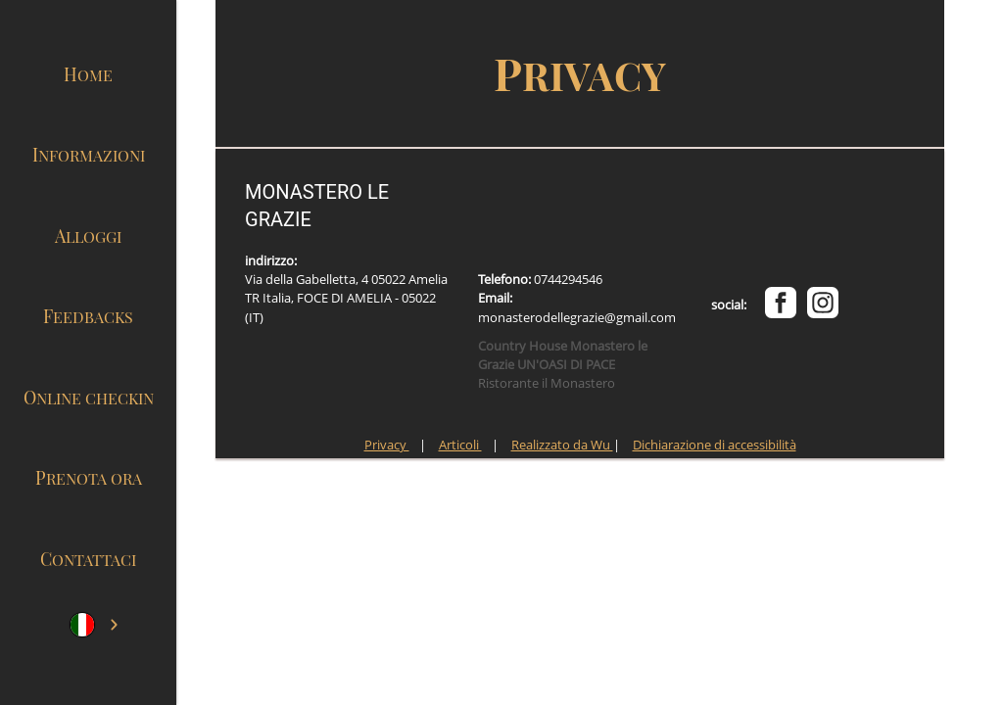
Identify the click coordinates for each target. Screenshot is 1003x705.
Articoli (460, 444)
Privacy (386, 444)
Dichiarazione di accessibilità (714, 444)
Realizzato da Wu (562, 444)
